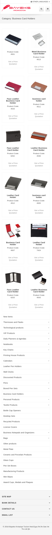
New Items (8, 317)
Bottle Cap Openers (12, 410)
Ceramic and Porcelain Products (17, 455)
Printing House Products (14, 355)
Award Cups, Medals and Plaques (18, 482)
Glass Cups (8, 460)
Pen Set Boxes (9, 466)
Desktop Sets (9, 416)
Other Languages (40, 2)
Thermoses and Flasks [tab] (26, 322)
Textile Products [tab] (26, 405)
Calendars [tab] (26, 361)
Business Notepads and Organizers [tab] (26, 433)
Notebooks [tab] (26, 344)
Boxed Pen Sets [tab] (26, 388)
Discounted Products (12, 377)
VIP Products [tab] (26, 333)
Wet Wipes (8, 477)
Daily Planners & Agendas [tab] (26, 339)
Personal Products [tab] (26, 399)
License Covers (10, 427)
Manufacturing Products (13, 471)
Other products (10, 444)
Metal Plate (8, 449)
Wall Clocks (8, 372)
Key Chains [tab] (26, 350)
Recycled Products (11, 422)
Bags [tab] (26, 438)
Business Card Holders (13, 394)
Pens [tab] (26, 383)
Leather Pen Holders (12, 366)
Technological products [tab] (26, 328)
